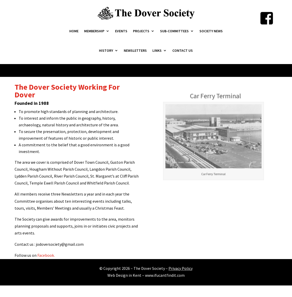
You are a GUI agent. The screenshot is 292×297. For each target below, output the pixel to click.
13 (239, 245)
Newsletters (135, 50)
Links (157, 50)
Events (121, 31)
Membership (94, 31)
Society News (211, 31)
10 (226, 245)
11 (230, 245)
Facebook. (46, 255)
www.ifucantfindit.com (165, 275)
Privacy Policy (181, 268)
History (106, 50)
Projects (141, 31)
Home (73, 31)
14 (243, 245)
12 (235, 245)
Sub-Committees (174, 31)
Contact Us (182, 50)
